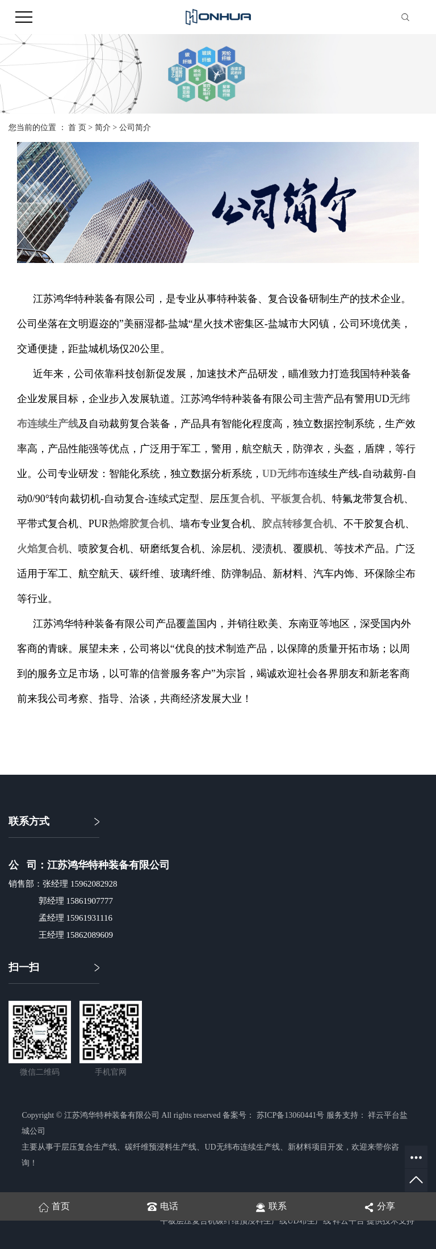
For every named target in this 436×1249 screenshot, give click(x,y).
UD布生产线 (308, 1221)
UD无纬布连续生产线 (241, 1147)
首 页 (77, 127)
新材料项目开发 (315, 1147)
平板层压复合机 (188, 1221)
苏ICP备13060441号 (291, 1115)
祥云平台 (348, 1221)
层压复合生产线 (89, 1147)
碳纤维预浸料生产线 (160, 1147)
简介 (103, 127)
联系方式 (29, 821)
